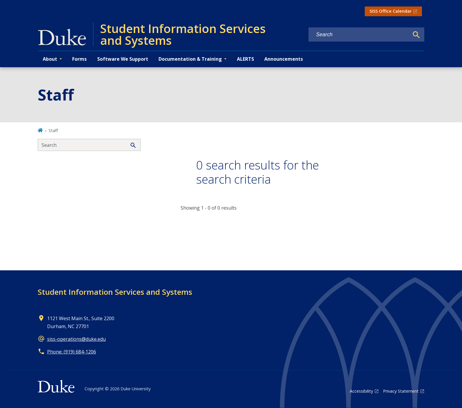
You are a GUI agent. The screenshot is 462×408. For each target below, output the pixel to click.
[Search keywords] (359, 35)
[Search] (416, 34)
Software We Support (122, 59)
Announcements (283, 59)
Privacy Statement (401, 391)
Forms (79, 59)
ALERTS (245, 59)
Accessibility (361, 391)
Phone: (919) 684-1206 (71, 351)
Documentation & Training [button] (190, 59)
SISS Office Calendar (390, 11)
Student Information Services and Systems (115, 292)
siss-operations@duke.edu (76, 339)
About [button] (50, 59)
